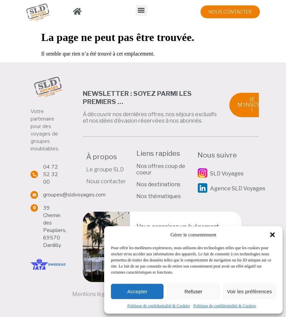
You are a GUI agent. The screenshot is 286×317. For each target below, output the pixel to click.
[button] (272, 234)
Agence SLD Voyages (237, 188)
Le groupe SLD (105, 169)
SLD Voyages (227, 173)
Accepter (137, 291)
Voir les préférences (249, 291)
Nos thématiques (158, 196)
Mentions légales (93, 294)
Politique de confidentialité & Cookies (158, 305)
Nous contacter (106, 181)
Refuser (194, 291)
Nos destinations (158, 184)
